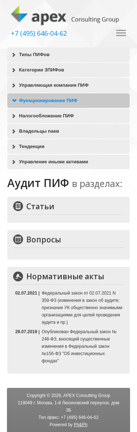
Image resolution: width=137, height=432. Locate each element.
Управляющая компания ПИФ (54, 85)
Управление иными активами (53, 161)
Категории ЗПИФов (41, 70)
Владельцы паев (39, 131)
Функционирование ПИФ (48, 100)
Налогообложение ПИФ (46, 115)
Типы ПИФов (34, 54)
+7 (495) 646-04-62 (39, 33)
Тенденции (32, 146)
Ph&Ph (80, 424)
